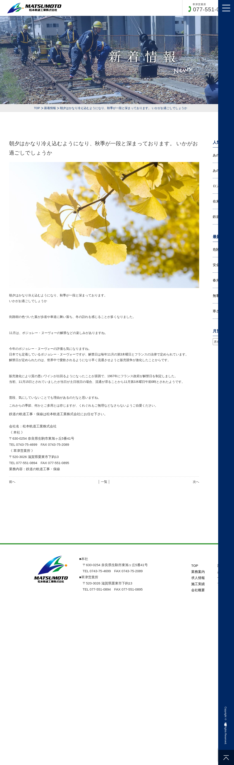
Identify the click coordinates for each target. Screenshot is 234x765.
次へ (196, 482)
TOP (37, 108)
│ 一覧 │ (104, 482)
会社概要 (198, 590)
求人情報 (198, 578)
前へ (12, 482)
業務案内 (198, 572)
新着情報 (50, 108)
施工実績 (198, 584)
